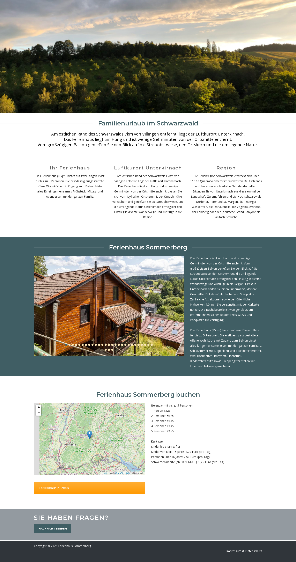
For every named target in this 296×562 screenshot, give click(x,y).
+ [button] (39, 407)
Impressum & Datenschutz (244, 551)
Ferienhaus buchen (54, 488)
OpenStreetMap (123, 473)
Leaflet (105, 473)
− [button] (39, 412)
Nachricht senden (52, 528)
